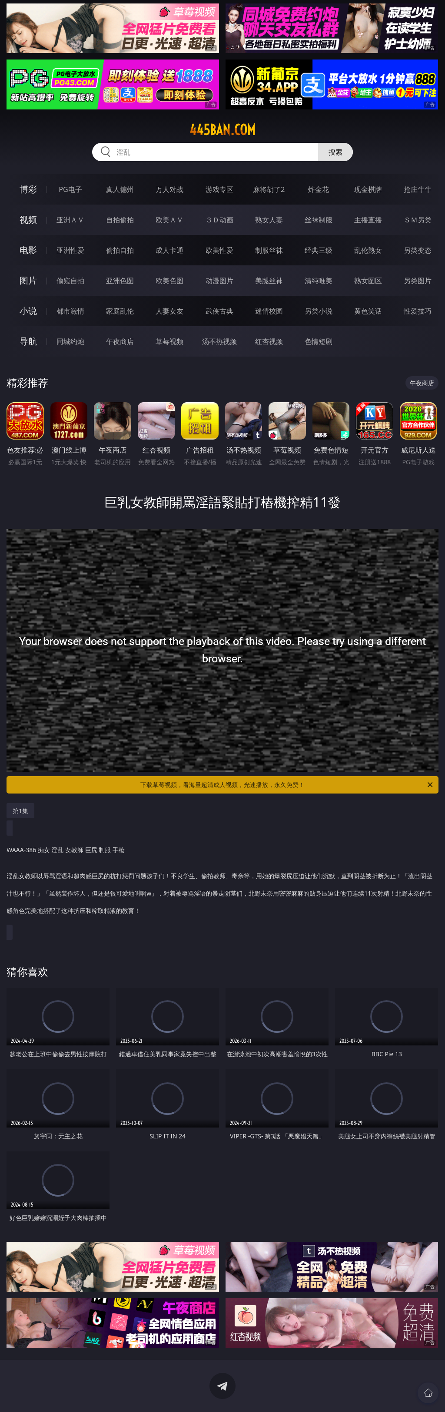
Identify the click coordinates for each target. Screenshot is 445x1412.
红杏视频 (269, 341)
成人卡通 (169, 250)
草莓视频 (169, 341)
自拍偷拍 (120, 220)
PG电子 (70, 189)
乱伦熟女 (368, 250)
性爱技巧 (418, 311)
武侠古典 (219, 311)
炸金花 (318, 189)
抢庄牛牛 (418, 189)
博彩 (28, 189)
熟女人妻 (269, 220)
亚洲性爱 (70, 250)
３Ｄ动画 (219, 220)
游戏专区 (219, 189)
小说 (28, 311)
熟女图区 (368, 280)
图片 (28, 280)
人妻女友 (169, 311)
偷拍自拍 (120, 250)
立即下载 (283, 1393)
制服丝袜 (269, 250)
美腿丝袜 (269, 280)
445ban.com (222, 130)
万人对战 (169, 189)
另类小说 (318, 311)
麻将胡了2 (269, 189)
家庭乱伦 (120, 311)
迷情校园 (269, 311)
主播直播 (368, 220)
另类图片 (418, 280)
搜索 (335, 152)
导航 (28, 341)
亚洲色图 (120, 280)
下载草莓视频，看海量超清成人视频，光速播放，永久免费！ (287, 785)
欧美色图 (169, 280)
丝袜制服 (318, 220)
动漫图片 (219, 280)
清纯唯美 (318, 280)
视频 (28, 219)
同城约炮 (70, 341)
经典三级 (318, 250)
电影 (28, 250)
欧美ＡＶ (169, 220)
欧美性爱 (219, 250)
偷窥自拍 (70, 280)
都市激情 (70, 311)
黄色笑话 (368, 311)
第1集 (20, 811)
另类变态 (418, 250)
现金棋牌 (368, 189)
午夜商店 (120, 341)
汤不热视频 (219, 341)
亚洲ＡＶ (70, 220)
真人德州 (120, 189)
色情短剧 (318, 341)
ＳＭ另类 (418, 220)
